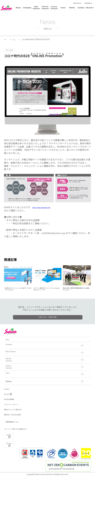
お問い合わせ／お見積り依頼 (47, 322)
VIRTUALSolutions (45, 9)
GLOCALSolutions (54, 9)
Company (28, 9)
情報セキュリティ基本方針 (17, 431)
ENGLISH (77, 4)
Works (72, 9)
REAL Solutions (14, 361)
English (11, 461)
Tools (63, 9)
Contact (80, 9)
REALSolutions (36, 9)
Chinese (11, 471)
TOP (6, 40)
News (19, 9)
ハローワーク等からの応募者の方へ (21, 453)
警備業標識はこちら (16, 445)
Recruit (89, 9)
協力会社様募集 (12, 418)
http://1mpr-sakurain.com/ (46, 207)
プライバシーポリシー (15, 424)
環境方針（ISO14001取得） (18, 437)
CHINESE (88, 4)
